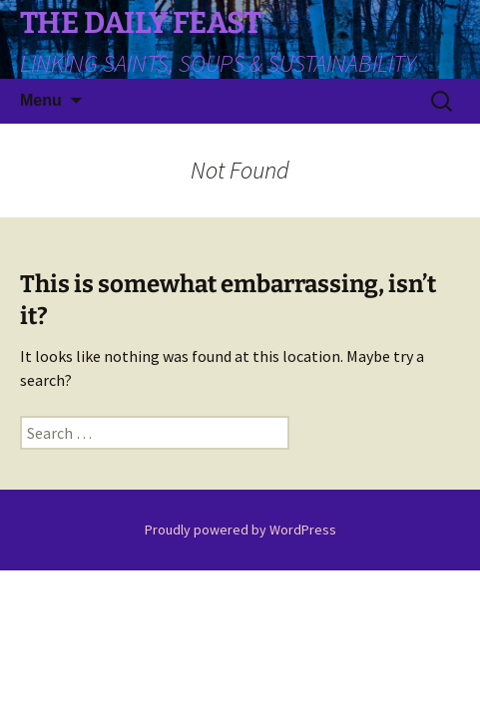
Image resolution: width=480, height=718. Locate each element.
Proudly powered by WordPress (240, 529)
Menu (41, 100)
